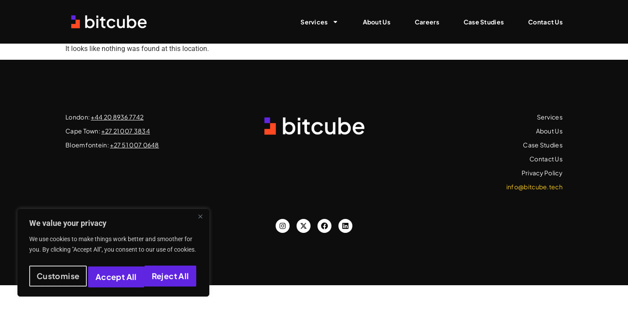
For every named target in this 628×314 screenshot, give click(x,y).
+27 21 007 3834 (125, 131)
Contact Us (545, 22)
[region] (113, 255)
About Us (376, 22)
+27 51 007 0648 (134, 145)
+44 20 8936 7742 (117, 117)
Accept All (170, 277)
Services (319, 22)
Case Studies (484, 22)
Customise (57, 277)
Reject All (114, 277)
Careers (427, 22)
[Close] (200, 221)
